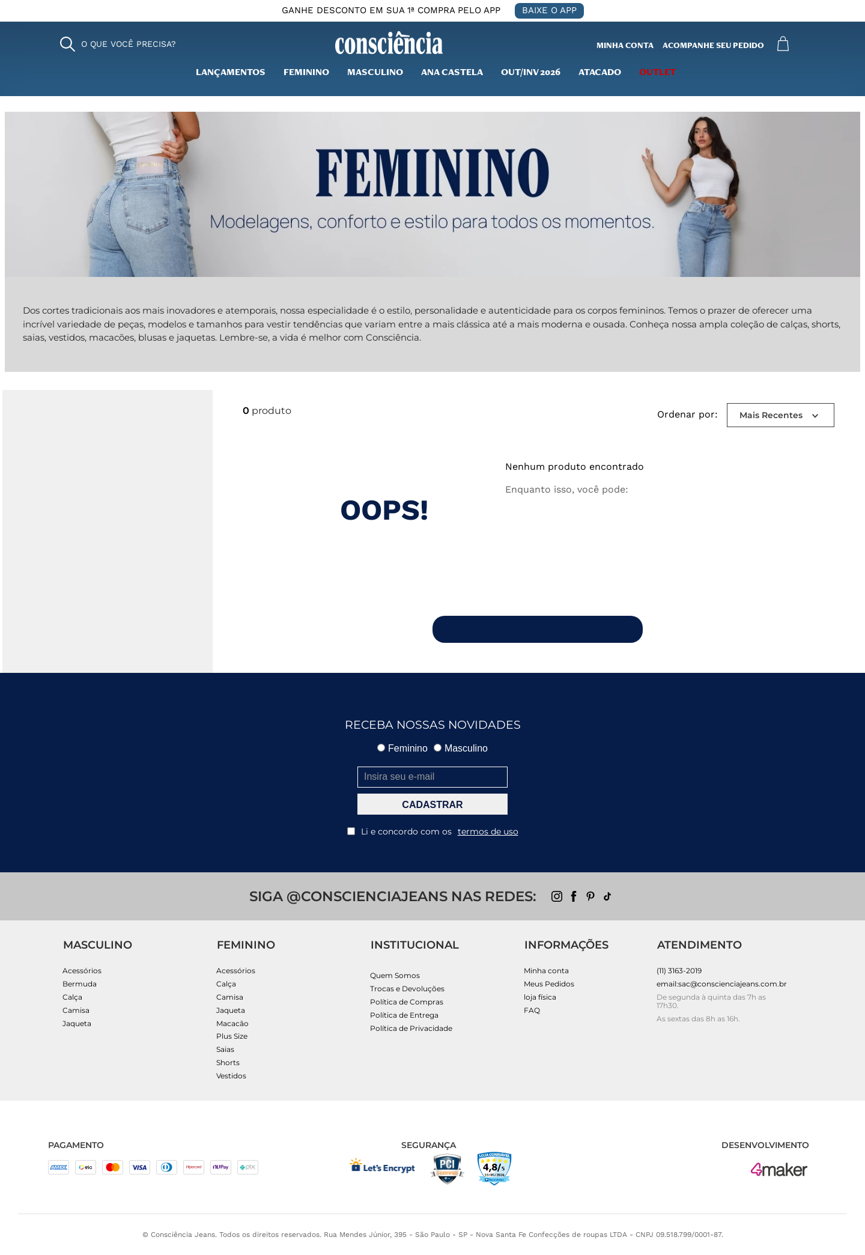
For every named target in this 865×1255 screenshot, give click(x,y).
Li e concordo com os (432, 831)
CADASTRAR (432, 805)
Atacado (599, 73)
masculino (375, 73)
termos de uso (488, 831)
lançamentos (231, 73)
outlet (657, 73)
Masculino (461, 748)
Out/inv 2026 (530, 73)
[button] (118, 44)
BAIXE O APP (549, 10)
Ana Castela (452, 73)
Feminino (306, 73)
